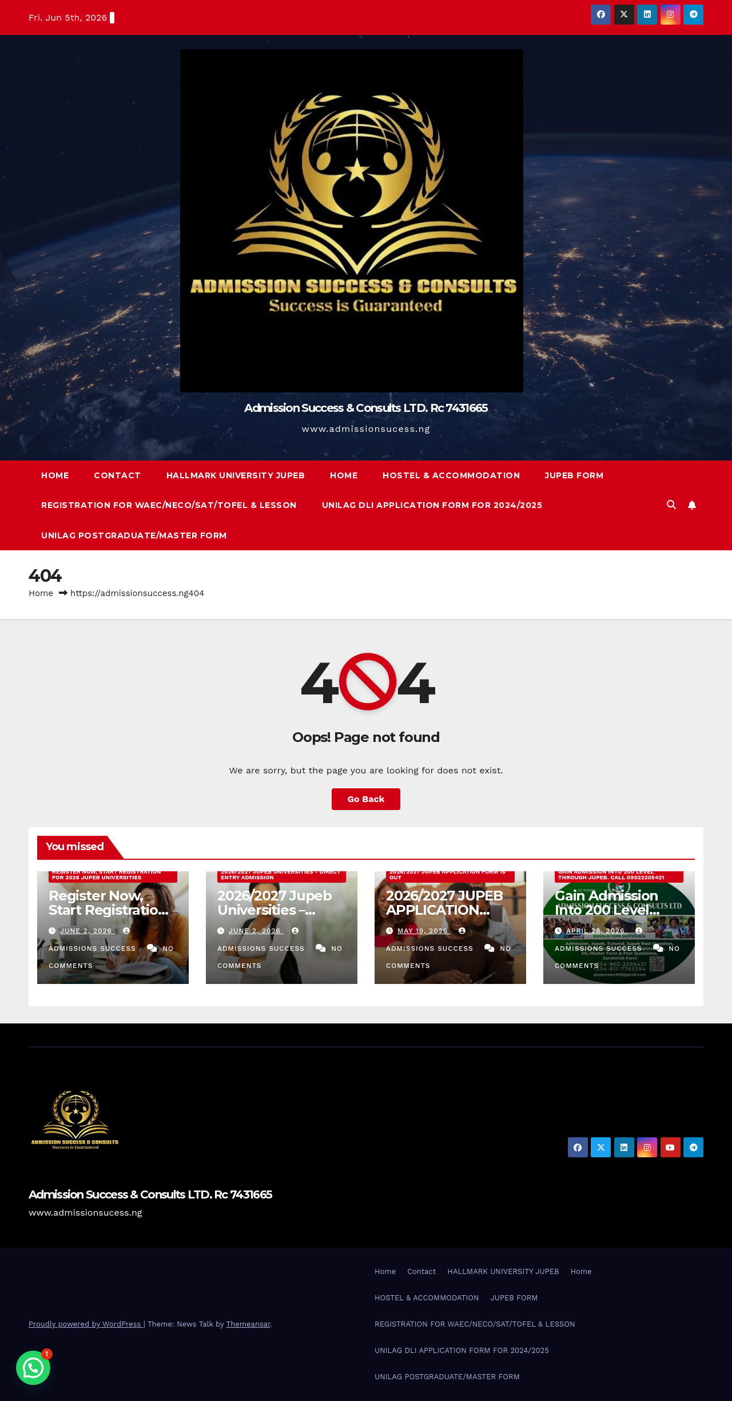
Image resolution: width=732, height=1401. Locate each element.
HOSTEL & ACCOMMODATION (451, 475)
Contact (117, 475)
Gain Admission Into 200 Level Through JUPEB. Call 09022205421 (611, 874)
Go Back (366, 798)
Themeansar (248, 1324)
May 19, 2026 (424, 931)
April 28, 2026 (597, 931)
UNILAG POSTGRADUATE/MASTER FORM (134, 535)
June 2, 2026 (87, 931)
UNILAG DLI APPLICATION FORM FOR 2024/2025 (432, 505)
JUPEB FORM (574, 475)
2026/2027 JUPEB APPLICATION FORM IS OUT (447, 874)
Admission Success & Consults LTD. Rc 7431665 (365, 408)
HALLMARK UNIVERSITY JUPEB (235, 475)
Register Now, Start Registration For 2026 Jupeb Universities (106, 874)
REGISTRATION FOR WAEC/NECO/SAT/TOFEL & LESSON (169, 505)
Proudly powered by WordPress (86, 1324)
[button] (671, 504)
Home (55, 475)
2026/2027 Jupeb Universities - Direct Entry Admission (280, 874)
